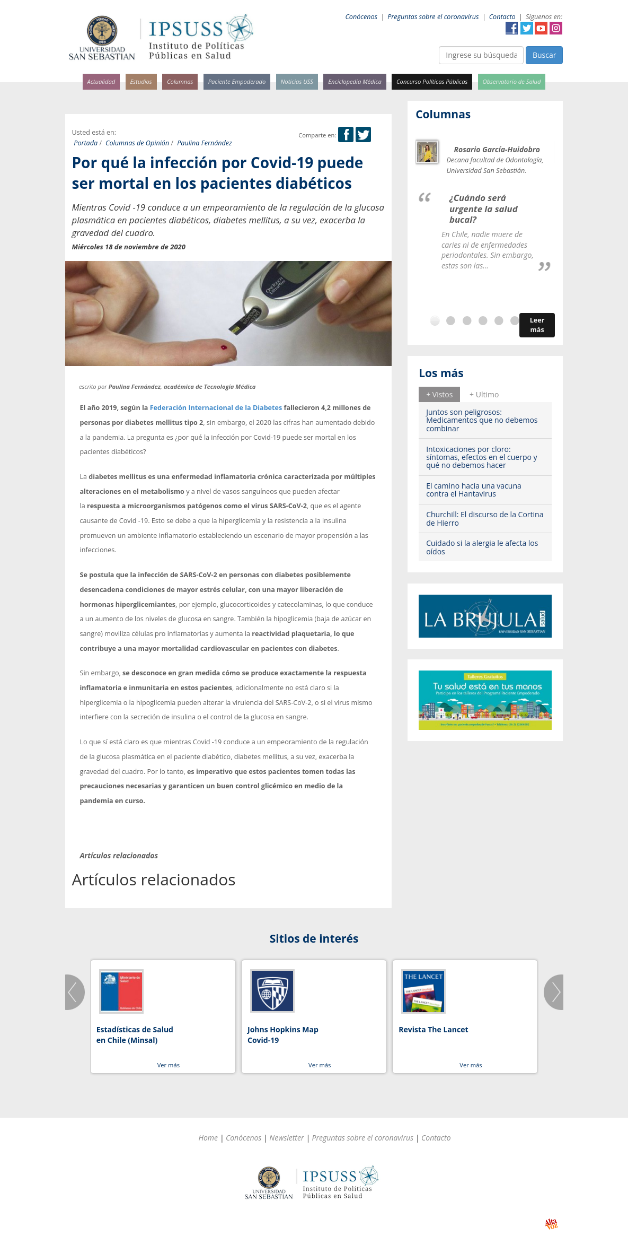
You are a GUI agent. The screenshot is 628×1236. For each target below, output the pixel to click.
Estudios (141, 81)
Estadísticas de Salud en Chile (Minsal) (134, 1034)
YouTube (541, 28)
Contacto (502, 16)
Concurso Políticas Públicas (431, 81)
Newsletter (286, 1138)
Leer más (537, 325)
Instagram (556, 28)
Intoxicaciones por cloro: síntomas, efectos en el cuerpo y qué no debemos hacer (481, 457)
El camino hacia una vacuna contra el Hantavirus (473, 490)
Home (208, 1138)
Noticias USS (297, 81)
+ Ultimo (484, 394)
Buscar (544, 55)
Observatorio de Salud (512, 81)
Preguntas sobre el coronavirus (433, 16)
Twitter (526, 28)
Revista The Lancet (433, 1029)
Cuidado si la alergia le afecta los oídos (482, 547)
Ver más (168, 1065)
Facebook (512, 28)
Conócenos (361, 16)
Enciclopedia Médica (354, 81)
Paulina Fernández (204, 142)
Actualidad (101, 81)
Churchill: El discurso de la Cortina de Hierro (484, 518)
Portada (86, 142)
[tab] (439, 394)
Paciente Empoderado (237, 81)
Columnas (180, 81)
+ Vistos (439, 394)
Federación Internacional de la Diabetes (216, 407)
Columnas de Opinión (137, 142)
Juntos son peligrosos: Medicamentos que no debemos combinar (481, 420)
